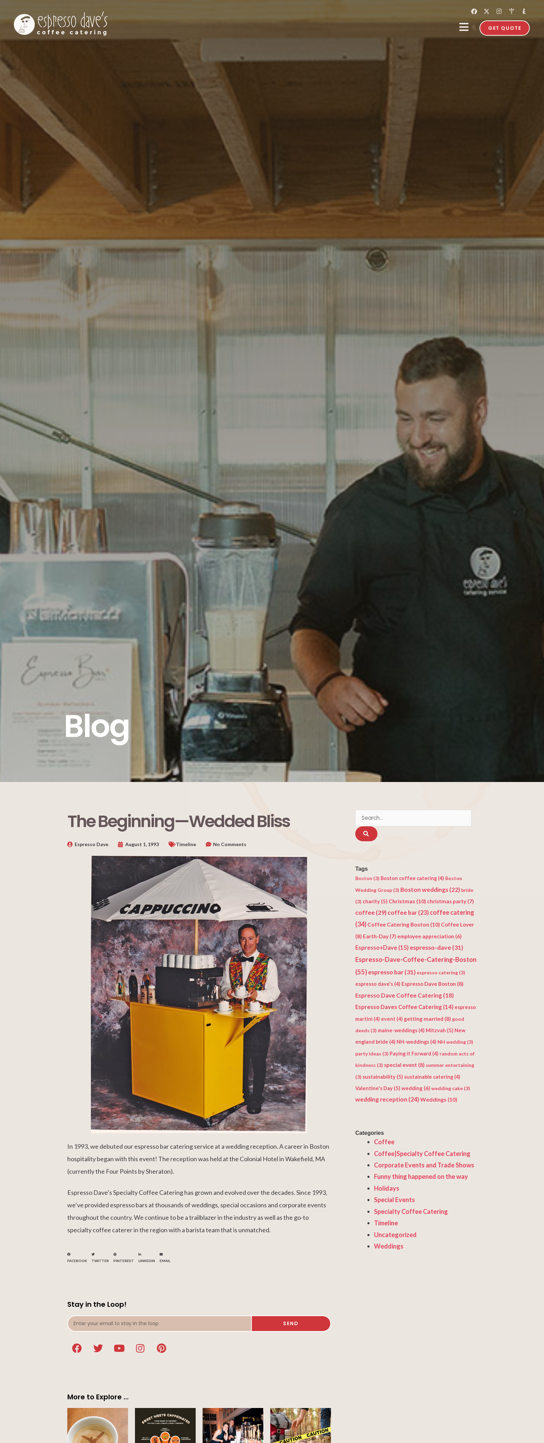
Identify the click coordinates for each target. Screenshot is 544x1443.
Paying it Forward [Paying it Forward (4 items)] (414, 1055)
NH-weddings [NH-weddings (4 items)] (416, 1043)
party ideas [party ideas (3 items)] (372, 1055)
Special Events (394, 1201)
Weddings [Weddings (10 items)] (438, 1100)
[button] (77, 1258)
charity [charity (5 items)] (375, 902)
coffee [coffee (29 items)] (370, 913)
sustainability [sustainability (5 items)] (383, 1077)
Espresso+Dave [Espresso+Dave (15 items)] (382, 948)
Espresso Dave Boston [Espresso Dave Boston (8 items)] (432, 985)
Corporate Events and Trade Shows (424, 1166)
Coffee (384, 1143)
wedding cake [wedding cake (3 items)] (450, 1089)
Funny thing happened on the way (421, 1177)
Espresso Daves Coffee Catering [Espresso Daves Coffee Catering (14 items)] (404, 1008)
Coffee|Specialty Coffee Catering (422, 1154)
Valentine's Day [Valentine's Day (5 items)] (377, 1089)
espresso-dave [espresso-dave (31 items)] (436, 948)
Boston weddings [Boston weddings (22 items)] (430, 890)
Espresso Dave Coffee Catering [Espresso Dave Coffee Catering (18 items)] (404, 996)
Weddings (388, 1247)
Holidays (386, 1189)
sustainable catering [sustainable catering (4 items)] (432, 1077)
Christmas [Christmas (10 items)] (407, 902)
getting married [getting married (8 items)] (427, 1019)
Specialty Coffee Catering (411, 1212)
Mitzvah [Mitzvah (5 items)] (439, 1031)
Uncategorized (395, 1235)
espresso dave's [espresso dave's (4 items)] (377, 985)
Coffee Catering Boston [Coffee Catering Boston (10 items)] (403, 925)
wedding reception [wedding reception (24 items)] (387, 1100)
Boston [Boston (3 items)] (367, 879)
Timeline (186, 844)
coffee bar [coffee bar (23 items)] (408, 913)
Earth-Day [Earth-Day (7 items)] (379, 937)
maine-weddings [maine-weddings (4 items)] (401, 1031)
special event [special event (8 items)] (404, 1066)
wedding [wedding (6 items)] (415, 1089)
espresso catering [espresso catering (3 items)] (441, 973)
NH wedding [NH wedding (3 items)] (455, 1043)
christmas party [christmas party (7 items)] (450, 902)
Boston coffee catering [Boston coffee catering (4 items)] (412, 879)
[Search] (366, 834)
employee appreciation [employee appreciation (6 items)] (429, 937)
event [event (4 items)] (392, 1020)
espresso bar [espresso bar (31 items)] (392, 973)
